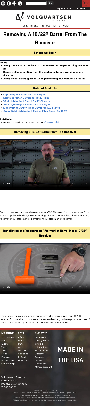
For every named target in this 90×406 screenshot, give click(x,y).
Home (24, 25)
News (4, 340)
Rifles (34, 25)
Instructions (7, 360)
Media (4, 354)
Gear (66, 25)
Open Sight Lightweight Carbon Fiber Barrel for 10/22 (35, 111)
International (41, 347)
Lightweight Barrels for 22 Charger (24, 94)
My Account (64, 8)
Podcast (5, 357)
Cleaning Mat (51, 122)
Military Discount (43, 367)
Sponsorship (8, 363)
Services (22, 350)
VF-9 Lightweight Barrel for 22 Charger (26, 104)
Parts (56, 25)
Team (4, 350)
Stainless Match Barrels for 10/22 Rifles (26, 98)
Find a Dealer (41, 350)
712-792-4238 (8, 387)
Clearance (23, 354)
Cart (86, 0)
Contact (82, 8)
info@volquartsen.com (14, 384)
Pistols (45, 25)
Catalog (39, 344)
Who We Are (7, 337)
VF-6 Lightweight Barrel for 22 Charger (26, 101)
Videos (4, 347)
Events (4, 344)
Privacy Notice (42, 340)
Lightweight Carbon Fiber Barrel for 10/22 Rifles (31, 108)
